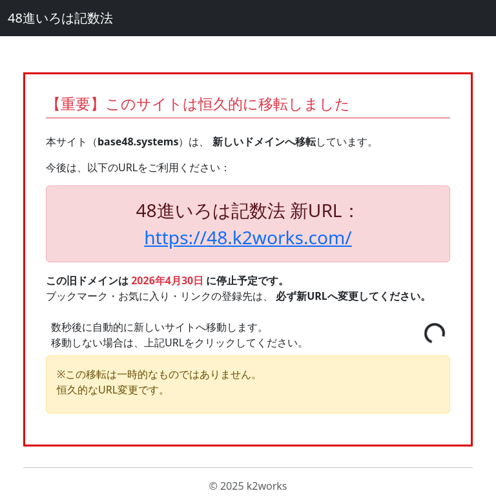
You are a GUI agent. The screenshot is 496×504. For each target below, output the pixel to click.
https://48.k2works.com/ (248, 237)
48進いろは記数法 (60, 17)
